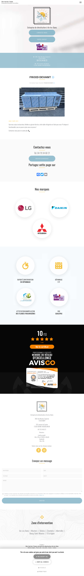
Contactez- (42, 33)
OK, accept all (42, 556)
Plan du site (38, 548)
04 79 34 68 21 (42, 60)
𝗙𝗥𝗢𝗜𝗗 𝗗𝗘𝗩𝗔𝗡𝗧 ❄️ (49, 83)
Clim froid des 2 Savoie (12, 2)
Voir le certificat (42, 346)
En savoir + (42, 545)
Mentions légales (31, 548)
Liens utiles (44, 548)
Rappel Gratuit (42, 39)
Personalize (42, 567)
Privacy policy (42, 571)
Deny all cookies (42, 562)
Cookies (54, 548)
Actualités (41, 83)
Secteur (50, 548)
